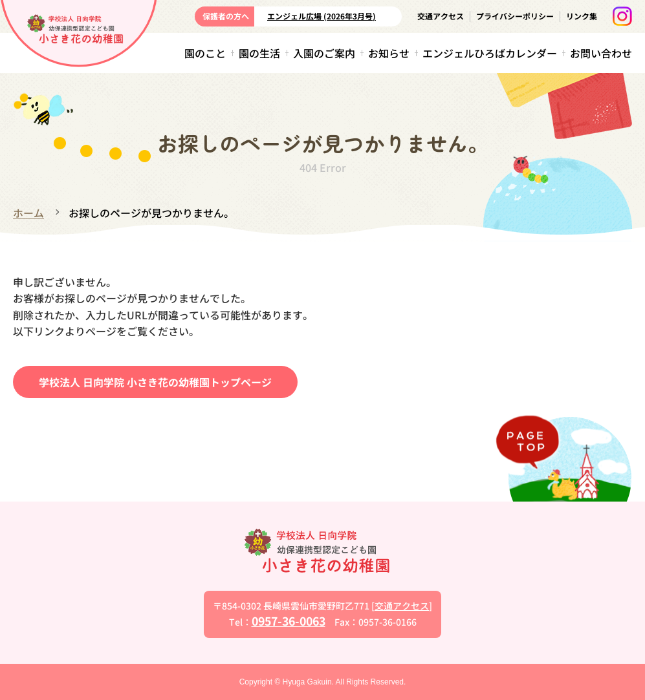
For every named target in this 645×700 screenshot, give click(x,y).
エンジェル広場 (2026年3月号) (321, 15)
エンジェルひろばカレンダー (489, 53)
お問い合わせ (601, 53)
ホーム (28, 212)
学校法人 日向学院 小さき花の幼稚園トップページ (155, 381)
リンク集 (581, 15)
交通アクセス (440, 15)
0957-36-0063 (288, 619)
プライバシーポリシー (515, 15)
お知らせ (389, 53)
